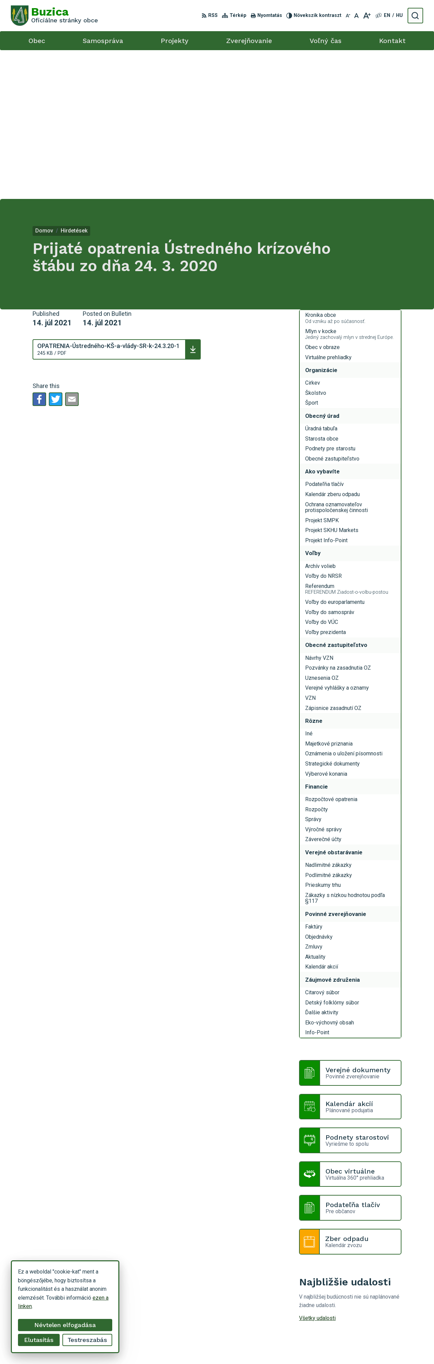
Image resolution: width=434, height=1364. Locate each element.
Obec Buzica (258, 1346)
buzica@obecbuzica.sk (367, 1295)
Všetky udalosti (317, 1169)
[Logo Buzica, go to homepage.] (54, 15)
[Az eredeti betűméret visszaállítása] (356, 16)
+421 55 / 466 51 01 (364, 1288)
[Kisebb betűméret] (347, 16)
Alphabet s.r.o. (181, 1346)
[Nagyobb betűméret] (367, 16)
